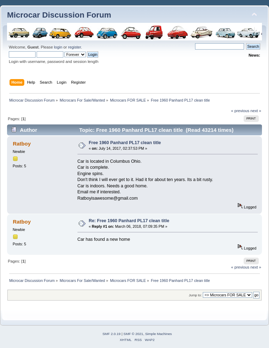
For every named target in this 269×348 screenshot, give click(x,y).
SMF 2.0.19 (111, 334)
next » (255, 111)
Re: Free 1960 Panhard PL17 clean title (129, 220)
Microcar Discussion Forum (59, 15)
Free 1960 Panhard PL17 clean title (125, 142)
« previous (240, 111)
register (74, 47)
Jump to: (195, 295)
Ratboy (22, 144)
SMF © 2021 (133, 334)
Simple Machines (158, 334)
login (58, 47)
